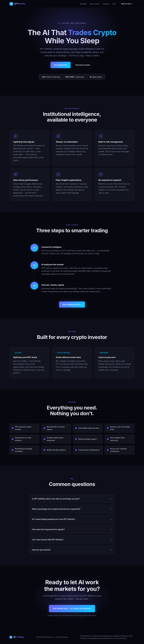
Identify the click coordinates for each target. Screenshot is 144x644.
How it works (95, 4)
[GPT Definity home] (17, 4)
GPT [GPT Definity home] (16, 637)
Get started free (60, 65)
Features (106, 4)
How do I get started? (41, 550)
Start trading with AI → (72, 304)
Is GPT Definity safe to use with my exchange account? (56, 499)
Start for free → (127, 4)
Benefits (83, 4)
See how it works (82, 65)
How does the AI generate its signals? (48, 529)
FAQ (114, 4)
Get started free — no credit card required (72, 608)
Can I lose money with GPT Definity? (48, 539)
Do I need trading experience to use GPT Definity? (53, 519)
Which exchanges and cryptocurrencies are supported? (56, 509)
